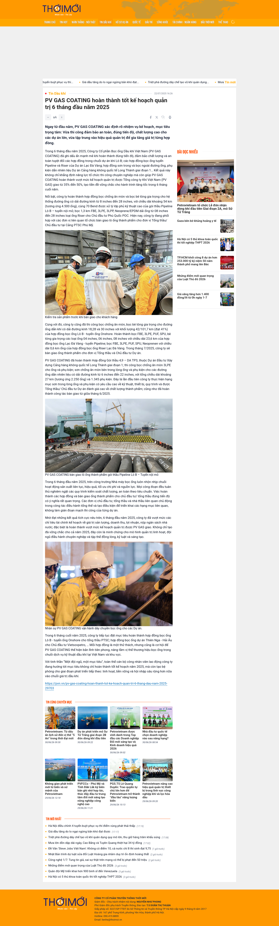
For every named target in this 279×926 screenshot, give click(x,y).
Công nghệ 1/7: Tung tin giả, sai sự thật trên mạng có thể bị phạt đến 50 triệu (104, 860)
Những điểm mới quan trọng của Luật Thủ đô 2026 (87, 865)
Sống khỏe (162, 22)
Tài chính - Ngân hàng (184, 22)
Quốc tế (136, 22)
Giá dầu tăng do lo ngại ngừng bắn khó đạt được (83, 831)
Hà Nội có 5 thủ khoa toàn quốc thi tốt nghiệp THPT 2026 (92, 877)
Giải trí (148, 22)
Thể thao (223, 22)
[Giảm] (48, 117)
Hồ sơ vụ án (122, 22)
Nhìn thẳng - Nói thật (83, 22)
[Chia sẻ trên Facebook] (150, 117)
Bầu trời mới (207, 22)
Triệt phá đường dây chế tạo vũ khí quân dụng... (186, 82)
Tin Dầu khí (105, 22)
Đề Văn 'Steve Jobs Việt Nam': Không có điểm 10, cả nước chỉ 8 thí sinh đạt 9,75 (106, 848)
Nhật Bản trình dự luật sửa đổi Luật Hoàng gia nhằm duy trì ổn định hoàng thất (105, 854)
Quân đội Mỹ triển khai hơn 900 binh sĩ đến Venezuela (89, 871)
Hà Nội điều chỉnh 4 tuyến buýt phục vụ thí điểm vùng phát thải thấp (96, 826)
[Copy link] (163, 117)
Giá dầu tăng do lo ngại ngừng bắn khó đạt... (118, 82)
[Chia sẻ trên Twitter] (156, 117)
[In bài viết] (170, 117)
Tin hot (63, 22)
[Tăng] (62, 117)
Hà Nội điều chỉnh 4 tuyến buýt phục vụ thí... (53, 82)
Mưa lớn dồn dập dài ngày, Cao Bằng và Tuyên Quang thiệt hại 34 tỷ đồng (99, 843)
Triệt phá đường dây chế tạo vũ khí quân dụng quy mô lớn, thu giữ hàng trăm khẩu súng (108, 837)
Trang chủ (49, 22)
